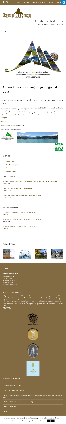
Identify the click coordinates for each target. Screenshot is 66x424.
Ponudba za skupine (12, 165)
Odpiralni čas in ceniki (38, 2)
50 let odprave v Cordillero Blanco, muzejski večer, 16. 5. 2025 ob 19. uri (23, 219)
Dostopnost (59, 2)
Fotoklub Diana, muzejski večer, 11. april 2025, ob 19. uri (19, 226)
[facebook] (3, 2)
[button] (4, 253)
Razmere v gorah (11, 171)
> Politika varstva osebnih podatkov (13, 390)
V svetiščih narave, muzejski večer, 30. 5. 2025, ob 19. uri (19, 212)
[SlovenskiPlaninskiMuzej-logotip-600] (17, 7)
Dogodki (26, 2)
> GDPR (5, 411)
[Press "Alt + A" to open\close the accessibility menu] (63, 2)
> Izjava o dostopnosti (9, 407)
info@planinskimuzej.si (11, 284)
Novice (18, 2)
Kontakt (51, 2)
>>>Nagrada (3, 118)
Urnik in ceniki (10, 161)
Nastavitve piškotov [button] (38, 421)
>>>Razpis (3, 121)
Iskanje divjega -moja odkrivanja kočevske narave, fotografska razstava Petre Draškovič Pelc (30, 181)
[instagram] (7, 2)
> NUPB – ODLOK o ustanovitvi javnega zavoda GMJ (18, 402)
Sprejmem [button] (50, 421)
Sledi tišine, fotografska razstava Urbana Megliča (17, 188)
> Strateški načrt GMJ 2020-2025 (12, 386)
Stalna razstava (10, 168)
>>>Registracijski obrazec (7, 125)
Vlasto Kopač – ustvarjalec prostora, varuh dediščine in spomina (22, 195)
